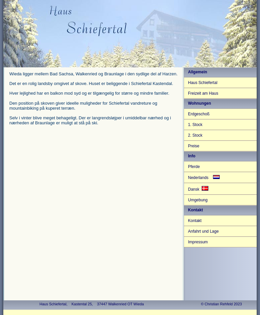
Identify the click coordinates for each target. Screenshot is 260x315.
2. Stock (195, 135)
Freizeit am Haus (203, 93)
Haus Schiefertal (202, 82)
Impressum (198, 242)
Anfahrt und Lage (203, 231)
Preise (193, 146)
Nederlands (204, 177)
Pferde (194, 166)
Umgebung (198, 200)
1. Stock (195, 124)
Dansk (198, 189)
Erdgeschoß (199, 114)
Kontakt (195, 220)
